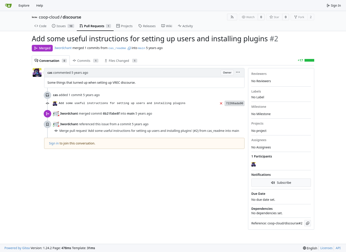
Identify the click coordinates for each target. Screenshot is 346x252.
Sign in (54, 143)
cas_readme (117, 48)
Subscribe (281, 182)
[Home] (8, 5)
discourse (72, 17)
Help (39, 5)
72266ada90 (234, 103)
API (338, 248)
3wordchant (63, 48)
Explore (24, 5)
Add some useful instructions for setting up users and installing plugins (122, 103)
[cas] (254, 164)
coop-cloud (49, 17)
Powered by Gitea (17, 248)
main (141, 48)
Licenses (326, 248)
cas (49, 72)
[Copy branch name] (129, 48)
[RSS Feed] (232, 17)
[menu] (238, 72)
